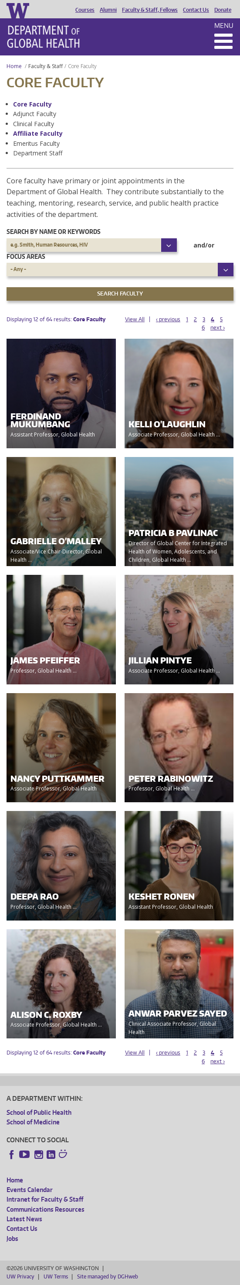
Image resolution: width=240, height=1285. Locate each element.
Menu (223, 25)
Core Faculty (32, 104)
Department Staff (37, 153)
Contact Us (196, 10)
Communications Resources (46, 1209)
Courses (85, 10)
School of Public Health (39, 1112)
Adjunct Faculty (34, 114)
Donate (222, 10)
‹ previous (168, 319)
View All (135, 319)
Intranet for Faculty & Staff (45, 1199)
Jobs (12, 1238)
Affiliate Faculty (38, 133)
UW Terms (56, 1276)
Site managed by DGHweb (107, 1276)
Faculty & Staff (45, 66)
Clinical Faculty (33, 124)
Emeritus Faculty (36, 143)
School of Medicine (33, 1122)
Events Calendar (30, 1189)
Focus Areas (26, 256)
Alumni (108, 10)
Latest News (24, 1219)
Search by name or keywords (54, 231)
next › (217, 327)
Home (14, 66)
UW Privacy (20, 1276)
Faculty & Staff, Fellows (150, 10)
